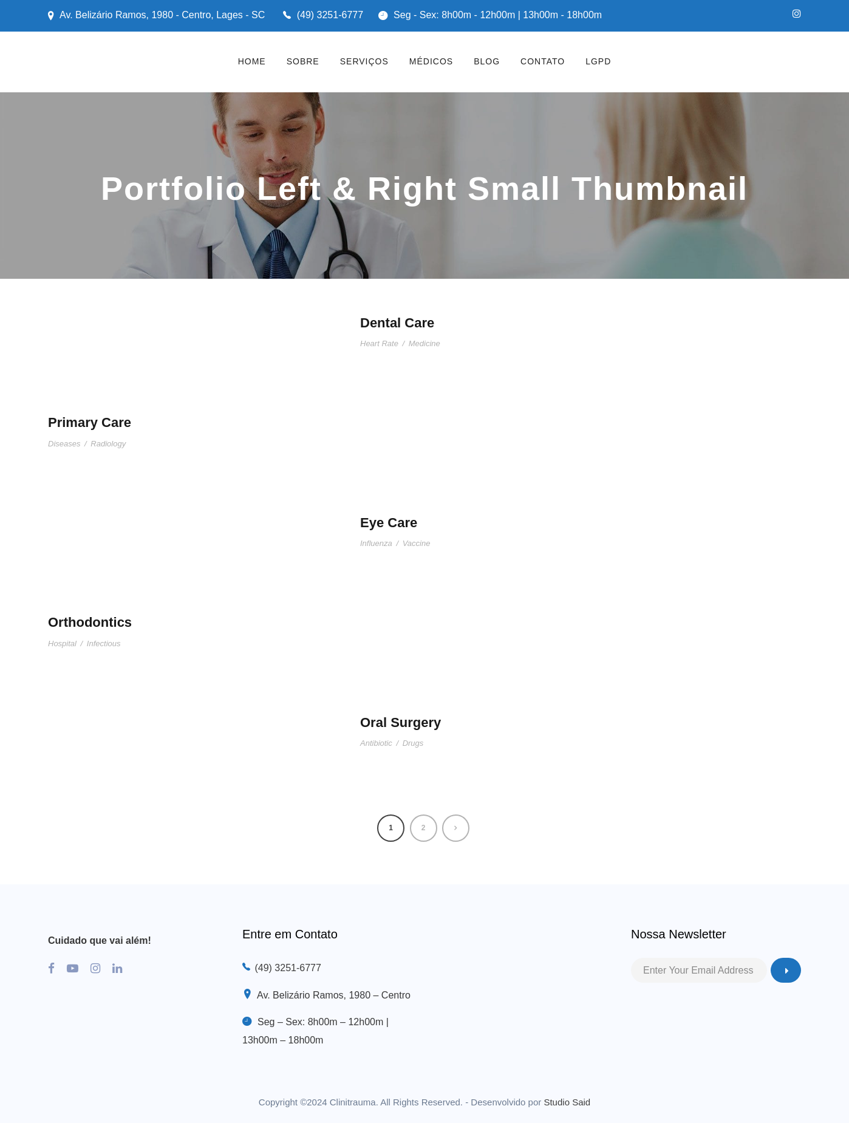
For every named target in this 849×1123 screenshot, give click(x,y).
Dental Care (397, 322)
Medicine (424, 343)
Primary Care (89, 422)
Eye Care (388, 522)
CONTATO (542, 61)
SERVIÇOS (364, 61)
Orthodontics (90, 622)
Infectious (104, 643)
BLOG (487, 61)
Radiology (108, 443)
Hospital (62, 643)
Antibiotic (376, 743)
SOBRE (303, 61)
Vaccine (417, 543)
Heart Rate (379, 343)
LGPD (598, 61)
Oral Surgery (400, 722)
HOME (252, 61)
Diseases (64, 443)
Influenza (376, 543)
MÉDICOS (431, 61)
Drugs (413, 743)
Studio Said (567, 1102)
